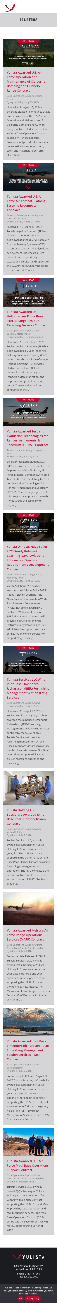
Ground (38, 95)
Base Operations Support (20, 95)
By (15, 102)
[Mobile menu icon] (51, 7)
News (10, 98)
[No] (53, 1293)
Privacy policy (33, 1298)
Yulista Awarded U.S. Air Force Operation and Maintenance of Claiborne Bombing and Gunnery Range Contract (26, 81)
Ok (20, 1298)
